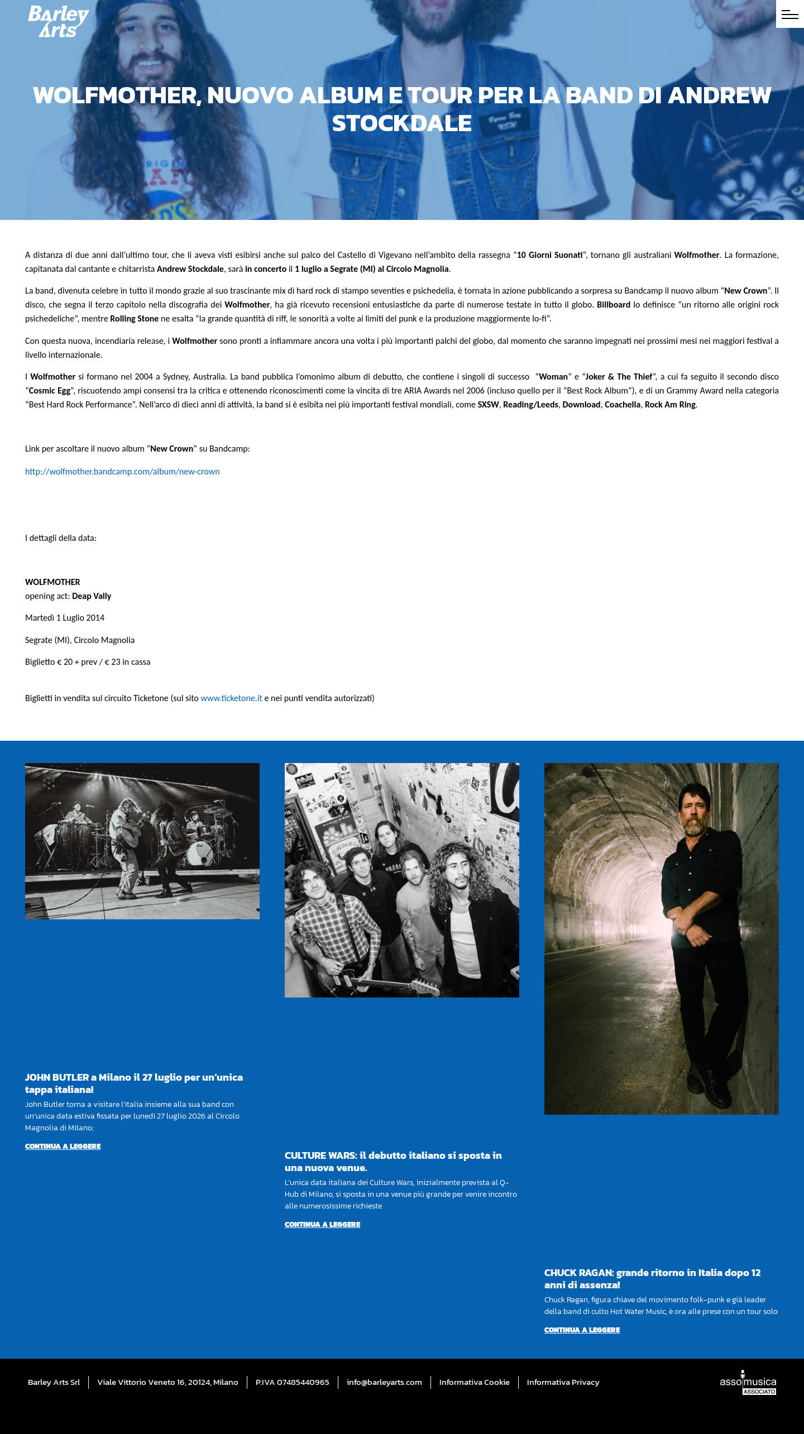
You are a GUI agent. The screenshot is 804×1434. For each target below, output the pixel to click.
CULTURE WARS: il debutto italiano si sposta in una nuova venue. (393, 1161)
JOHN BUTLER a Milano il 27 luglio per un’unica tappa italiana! (134, 1083)
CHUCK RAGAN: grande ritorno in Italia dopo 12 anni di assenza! (652, 1278)
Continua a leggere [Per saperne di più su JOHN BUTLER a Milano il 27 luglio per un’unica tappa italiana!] (62, 1146)
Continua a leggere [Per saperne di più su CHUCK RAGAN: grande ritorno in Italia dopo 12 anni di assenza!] (582, 1330)
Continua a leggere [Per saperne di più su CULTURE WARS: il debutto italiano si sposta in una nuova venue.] (322, 1224)
